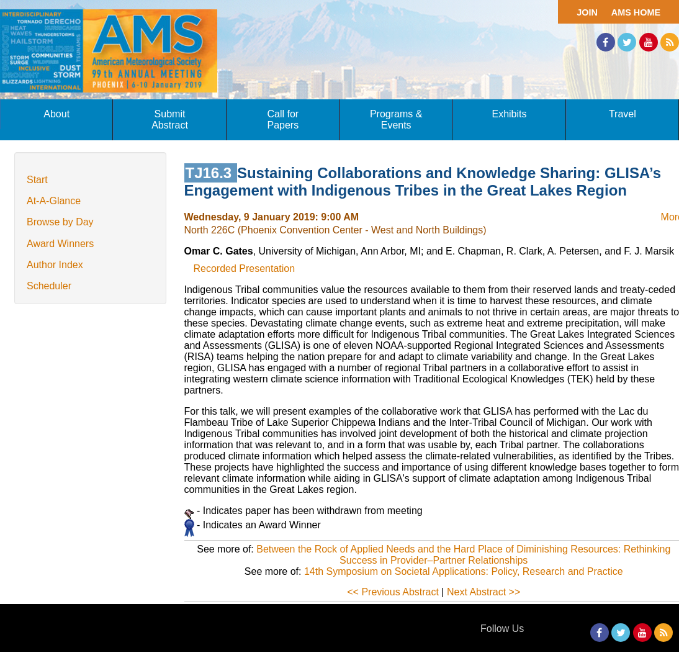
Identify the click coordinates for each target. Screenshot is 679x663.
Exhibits (509, 114)
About (56, 114)
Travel (622, 114)
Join (587, 12)
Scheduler (49, 286)
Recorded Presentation (244, 268)
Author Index (55, 264)
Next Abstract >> (483, 592)
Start (37, 179)
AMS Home (635, 12)
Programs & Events (396, 119)
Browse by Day (60, 222)
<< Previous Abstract (393, 592)
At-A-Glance (54, 201)
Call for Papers (283, 119)
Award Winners (60, 243)
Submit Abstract (169, 119)
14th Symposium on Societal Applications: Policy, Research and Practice (463, 571)
